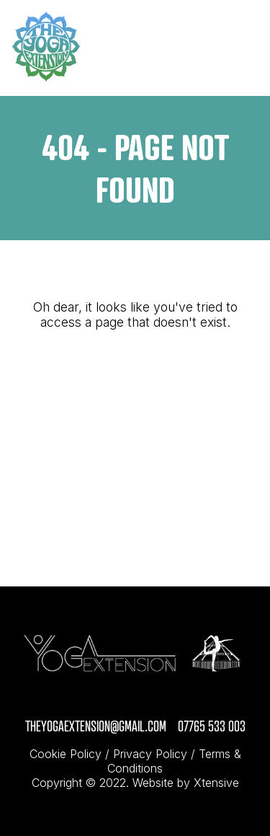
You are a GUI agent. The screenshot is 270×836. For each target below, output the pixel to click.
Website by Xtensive (185, 782)
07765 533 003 (212, 726)
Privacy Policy (150, 754)
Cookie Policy (66, 754)
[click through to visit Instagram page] (129, 704)
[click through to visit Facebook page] (141, 704)
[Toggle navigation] (243, 48)
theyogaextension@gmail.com (95, 726)
